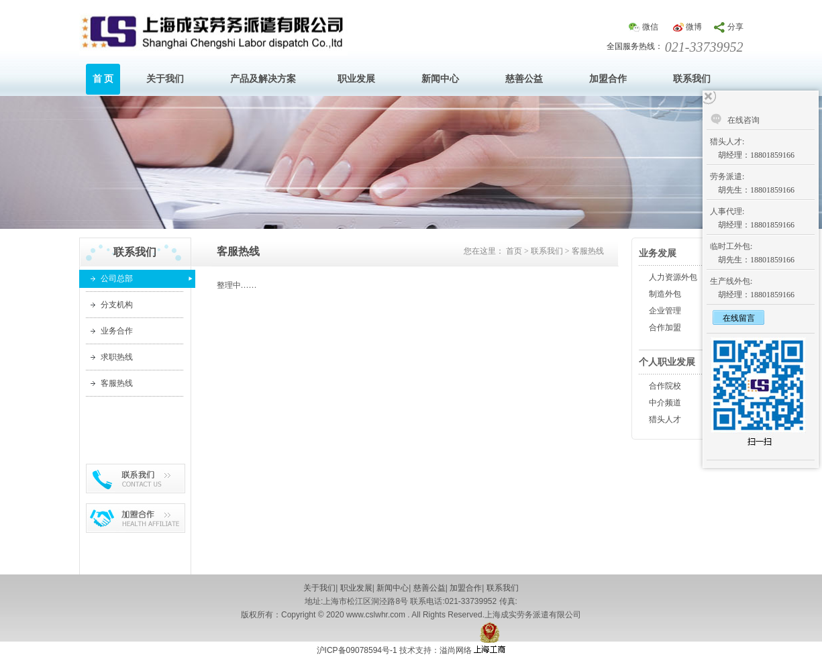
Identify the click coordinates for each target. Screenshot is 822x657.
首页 (514, 251)
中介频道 (665, 402)
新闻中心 (392, 588)
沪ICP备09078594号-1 (357, 650)
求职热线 (117, 357)
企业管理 (665, 310)
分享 (735, 27)
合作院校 (665, 386)
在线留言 (739, 318)
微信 (650, 27)
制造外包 (665, 294)
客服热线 (117, 383)
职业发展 (356, 588)
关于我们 (319, 588)
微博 (694, 27)
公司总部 (117, 278)
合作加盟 (665, 327)
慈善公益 (429, 588)
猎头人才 (665, 419)
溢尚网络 (457, 650)
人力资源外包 (673, 277)
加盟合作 (466, 588)
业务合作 (117, 331)
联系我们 (547, 251)
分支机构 (117, 304)
